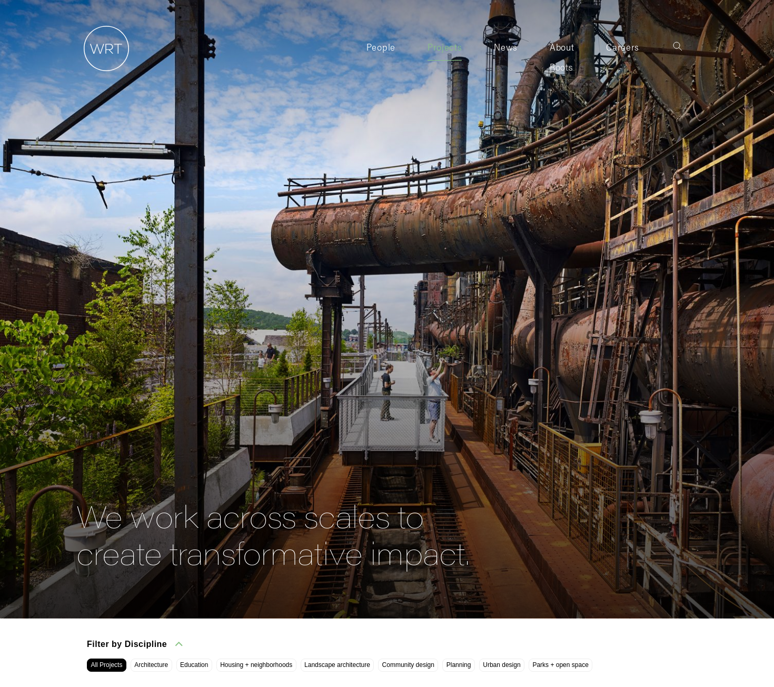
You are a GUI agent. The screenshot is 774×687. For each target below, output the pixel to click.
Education (194, 665)
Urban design (501, 665)
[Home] (102, 71)
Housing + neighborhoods (256, 665)
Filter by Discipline (135, 644)
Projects (445, 46)
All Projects (106, 665)
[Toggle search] (677, 46)
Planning (458, 665)
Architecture (151, 665)
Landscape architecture (337, 665)
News (506, 46)
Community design (408, 665)
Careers (622, 46)
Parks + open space (560, 665)
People (380, 46)
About (562, 46)
